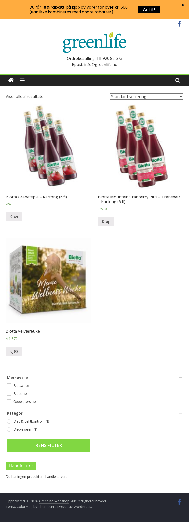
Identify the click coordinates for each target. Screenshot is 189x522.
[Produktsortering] (146, 96)
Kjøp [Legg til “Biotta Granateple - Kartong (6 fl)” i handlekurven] (14, 217)
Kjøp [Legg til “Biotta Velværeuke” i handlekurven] (14, 351)
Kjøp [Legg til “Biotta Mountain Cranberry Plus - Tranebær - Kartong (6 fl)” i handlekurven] (106, 221)
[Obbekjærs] (9, 401)
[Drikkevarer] (9, 429)
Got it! (149, 10)
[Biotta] (9, 385)
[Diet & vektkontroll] (9, 421)
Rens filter (48, 445)
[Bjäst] (9, 393)
